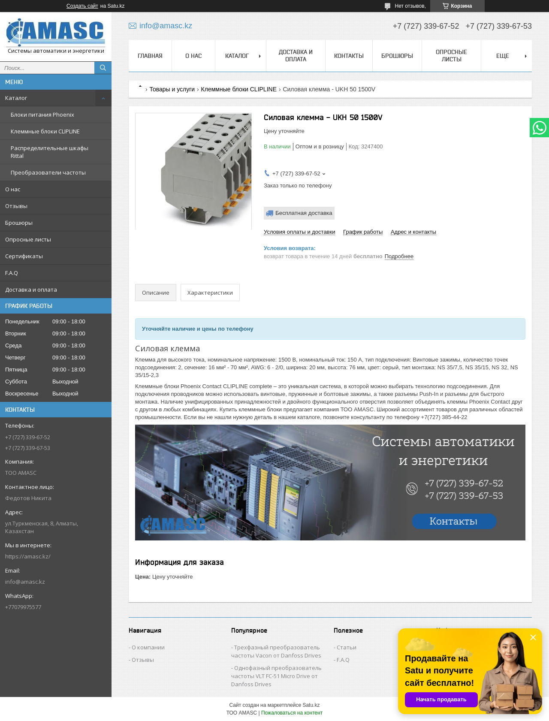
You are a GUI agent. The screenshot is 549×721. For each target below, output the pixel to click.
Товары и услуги (172, 89)
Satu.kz (311, 705)
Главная (150, 55)
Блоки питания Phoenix (42, 114)
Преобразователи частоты (48, 172)
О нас (12, 189)
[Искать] (103, 67)
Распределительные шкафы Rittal (49, 152)
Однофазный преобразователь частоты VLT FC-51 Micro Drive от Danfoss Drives (276, 676)
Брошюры (19, 222)
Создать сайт (82, 6)
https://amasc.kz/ (28, 556)
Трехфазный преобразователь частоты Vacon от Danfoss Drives (276, 651)
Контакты (349, 55)
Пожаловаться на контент (292, 713)
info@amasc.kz (25, 581)
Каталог (16, 98)
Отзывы (16, 206)
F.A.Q (11, 273)
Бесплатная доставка (303, 213)
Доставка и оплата (31, 289)
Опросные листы (28, 239)
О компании (148, 647)
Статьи (346, 647)
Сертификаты (24, 256)
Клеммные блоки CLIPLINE (45, 131)
